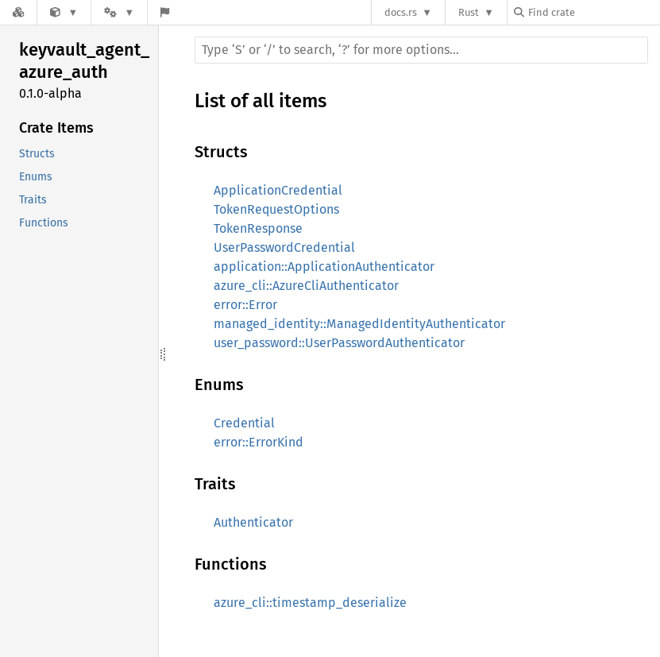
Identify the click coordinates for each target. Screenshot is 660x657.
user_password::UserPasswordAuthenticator (339, 342)
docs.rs (400, 12)
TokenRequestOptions (276, 209)
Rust (468, 12)
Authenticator (253, 522)
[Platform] (119, 12)
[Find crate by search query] (593, 12)
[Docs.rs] (18, 12)
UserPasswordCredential (284, 247)
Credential (244, 423)
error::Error (245, 304)
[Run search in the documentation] (421, 50)
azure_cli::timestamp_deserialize (310, 602)
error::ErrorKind (258, 442)
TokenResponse (258, 228)
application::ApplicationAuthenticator (324, 266)
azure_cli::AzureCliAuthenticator (306, 285)
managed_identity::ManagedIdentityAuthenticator (359, 323)
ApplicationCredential (278, 190)
